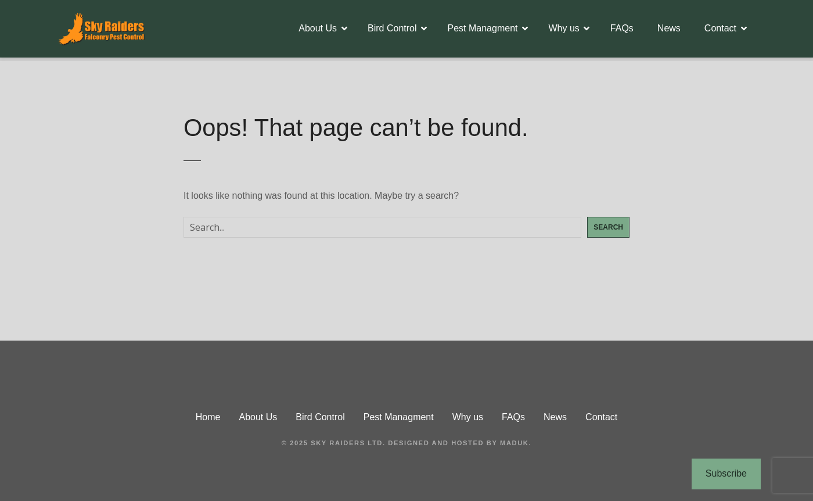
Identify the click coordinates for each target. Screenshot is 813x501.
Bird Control (392, 28)
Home (208, 417)
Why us (563, 28)
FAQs (622, 28)
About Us (317, 28)
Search (608, 227)
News (669, 28)
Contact (720, 28)
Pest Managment (483, 28)
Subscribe (726, 473)
